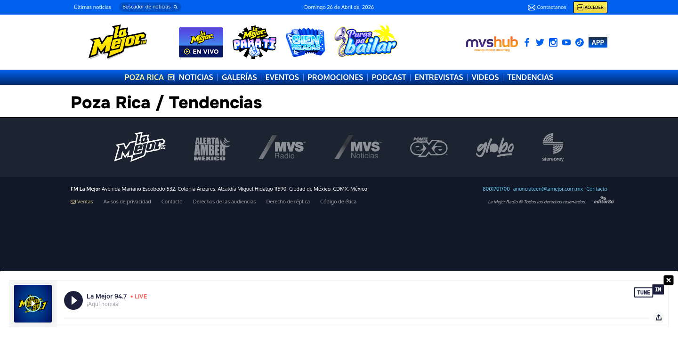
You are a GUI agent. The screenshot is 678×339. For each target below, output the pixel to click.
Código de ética (338, 201)
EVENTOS (282, 77)
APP (598, 42)
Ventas (82, 201)
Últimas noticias (92, 7)
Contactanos (547, 7)
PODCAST (388, 77)
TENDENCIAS (531, 77)
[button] (150, 7)
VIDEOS (485, 77)
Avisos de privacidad (127, 201)
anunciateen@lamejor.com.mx (548, 189)
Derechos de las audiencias (224, 201)
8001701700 (496, 189)
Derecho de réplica (288, 201)
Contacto (596, 189)
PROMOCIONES (335, 77)
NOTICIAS (196, 77)
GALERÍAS (239, 77)
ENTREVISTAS (439, 77)
